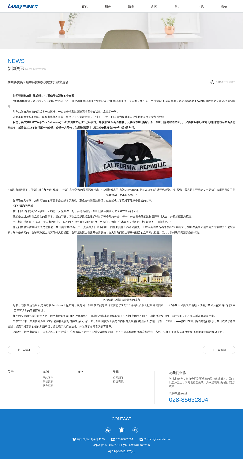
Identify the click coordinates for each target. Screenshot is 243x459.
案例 (131, 6)
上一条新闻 (24, 349)
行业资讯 (118, 381)
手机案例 (48, 381)
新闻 (154, 6)
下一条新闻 (219, 349)
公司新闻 (118, 377)
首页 (85, 6)
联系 (224, 6)
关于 (177, 6)
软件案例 (48, 385)
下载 (201, 6)
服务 (108, 6)
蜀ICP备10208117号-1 (121, 451)
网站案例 (48, 377)
